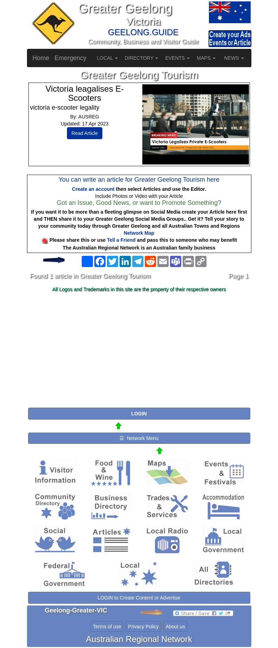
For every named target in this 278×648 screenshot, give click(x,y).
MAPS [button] (206, 58)
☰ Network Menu (139, 438)
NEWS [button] (234, 58)
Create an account (93, 189)
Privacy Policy (143, 626)
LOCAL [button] (107, 58)
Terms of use (107, 626)
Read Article (85, 133)
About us (175, 626)
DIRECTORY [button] (141, 58)
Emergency (71, 57)
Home (41, 57)
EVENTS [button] (177, 58)
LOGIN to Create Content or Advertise (139, 598)
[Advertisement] (139, 350)
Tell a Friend (121, 240)
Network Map (139, 233)
